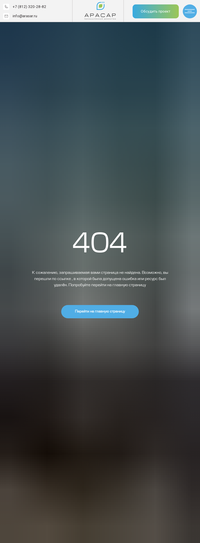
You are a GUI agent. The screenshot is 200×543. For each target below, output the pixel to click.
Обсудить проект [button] (155, 11)
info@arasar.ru (25, 16)
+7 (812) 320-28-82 (29, 6)
